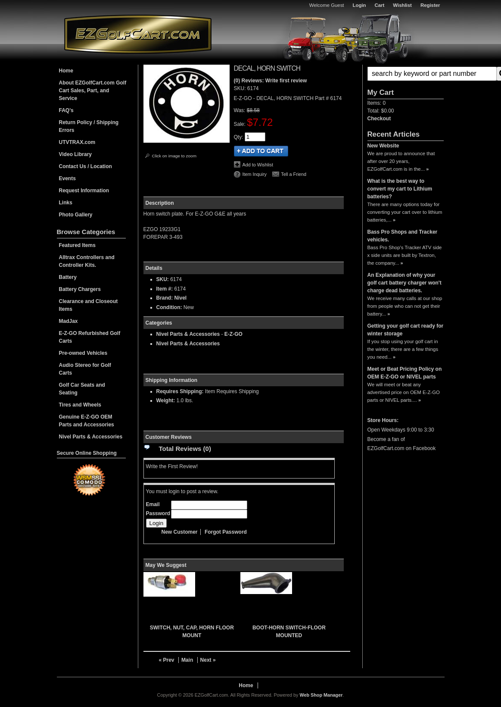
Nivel (180, 298)
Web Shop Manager (320, 695)
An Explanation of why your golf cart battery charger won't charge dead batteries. (404, 283)
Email (153, 504)
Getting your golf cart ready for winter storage (405, 330)
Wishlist (402, 5)
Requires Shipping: (180, 391)
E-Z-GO (233, 334)
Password (158, 513)
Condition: (169, 307)
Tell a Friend (293, 174)
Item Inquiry (255, 174)
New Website (383, 146)
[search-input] (432, 74)
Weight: (165, 400)
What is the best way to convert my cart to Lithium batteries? (400, 189)
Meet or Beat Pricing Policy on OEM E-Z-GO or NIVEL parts (404, 373)
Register (430, 5)
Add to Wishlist (258, 164)
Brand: (164, 298)
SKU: (240, 88)
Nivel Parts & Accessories (188, 334)
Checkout (379, 119)
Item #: (165, 289)
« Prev (166, 660)
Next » (208, 660)
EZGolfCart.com (138, 33)
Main (187, 660)
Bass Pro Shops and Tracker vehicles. (402, 236)
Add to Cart (261, 151)
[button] (405, 74)
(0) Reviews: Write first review (270, 81)
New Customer (180, 532)
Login (359, 5)
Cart (380, 5)
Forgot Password (226, 532)
